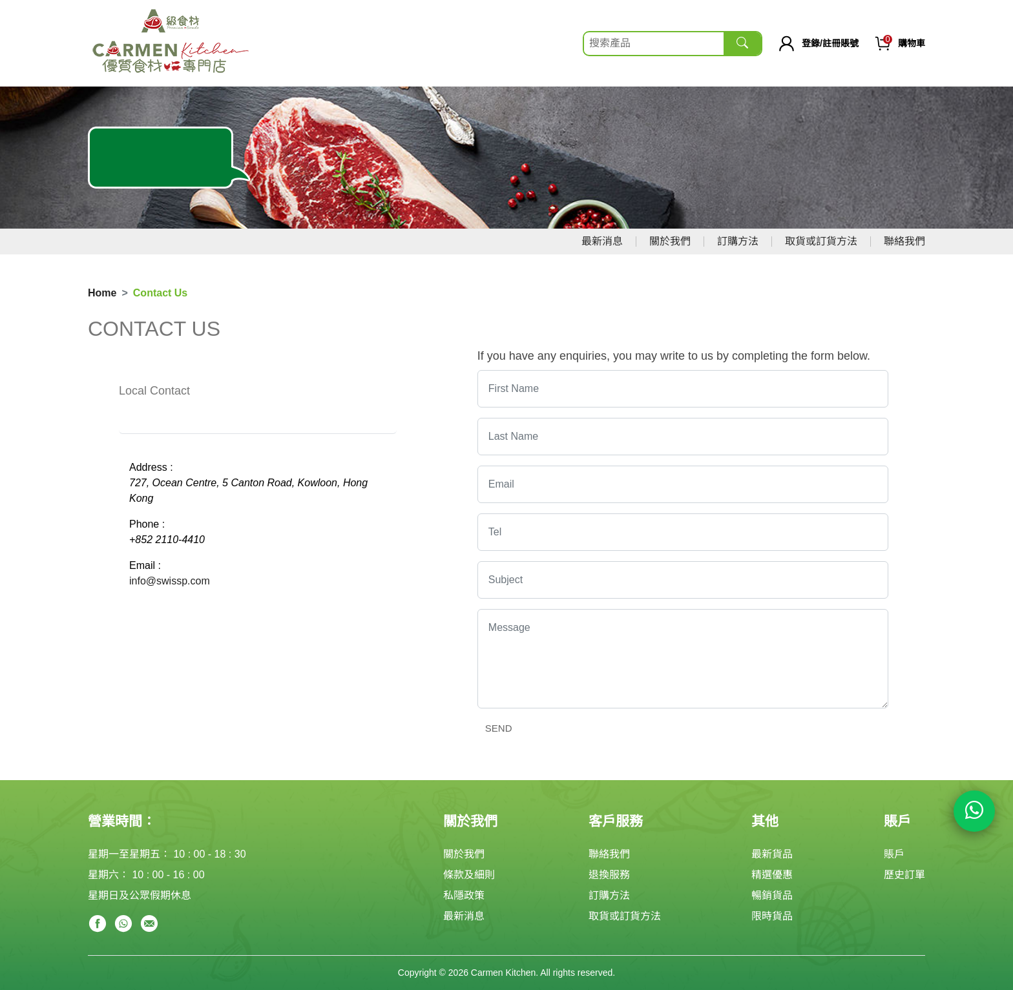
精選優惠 (772, 874)
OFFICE (253, 421)
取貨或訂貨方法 (821, 241)
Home (102, 292)
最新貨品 (772, 854)
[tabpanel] (257, 524)
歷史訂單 (904, 874)
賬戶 (894, 854)
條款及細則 (469, 874)
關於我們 (670, 241)
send (498, 728)
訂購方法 (737, 241)
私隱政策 (464, 895)
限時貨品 (772, 916)
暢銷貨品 (772, 895)
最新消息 (602, 241)
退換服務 (609, 874)
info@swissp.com (169, 580)
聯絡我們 (904, 241)
